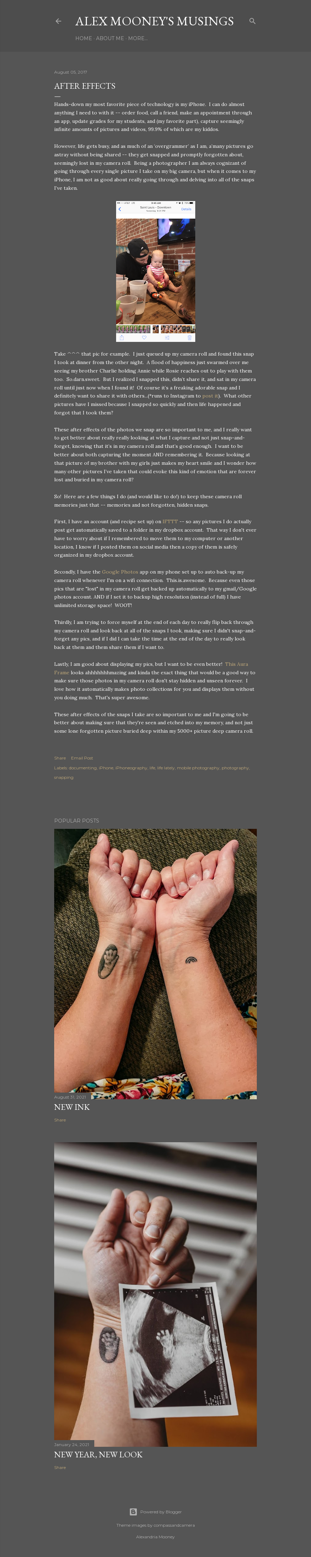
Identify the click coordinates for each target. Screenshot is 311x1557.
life (152, 767)
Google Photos (120, 572)
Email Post (82, 758)
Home (83, 38)
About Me (110, 38)
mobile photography (198, 767)
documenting (83, 767)
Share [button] (60, 758)
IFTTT (170, 521)
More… (138, 38)
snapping (64, 777)
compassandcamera (174, 1525)
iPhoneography (131, 767)
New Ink (72, 1106)
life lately (166, 767)
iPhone (106, 767)
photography (235, 767)
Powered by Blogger (155, 1512)
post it (210, 396)
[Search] (252, 19)
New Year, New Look (98, 1454)
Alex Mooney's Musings (154, 21)
